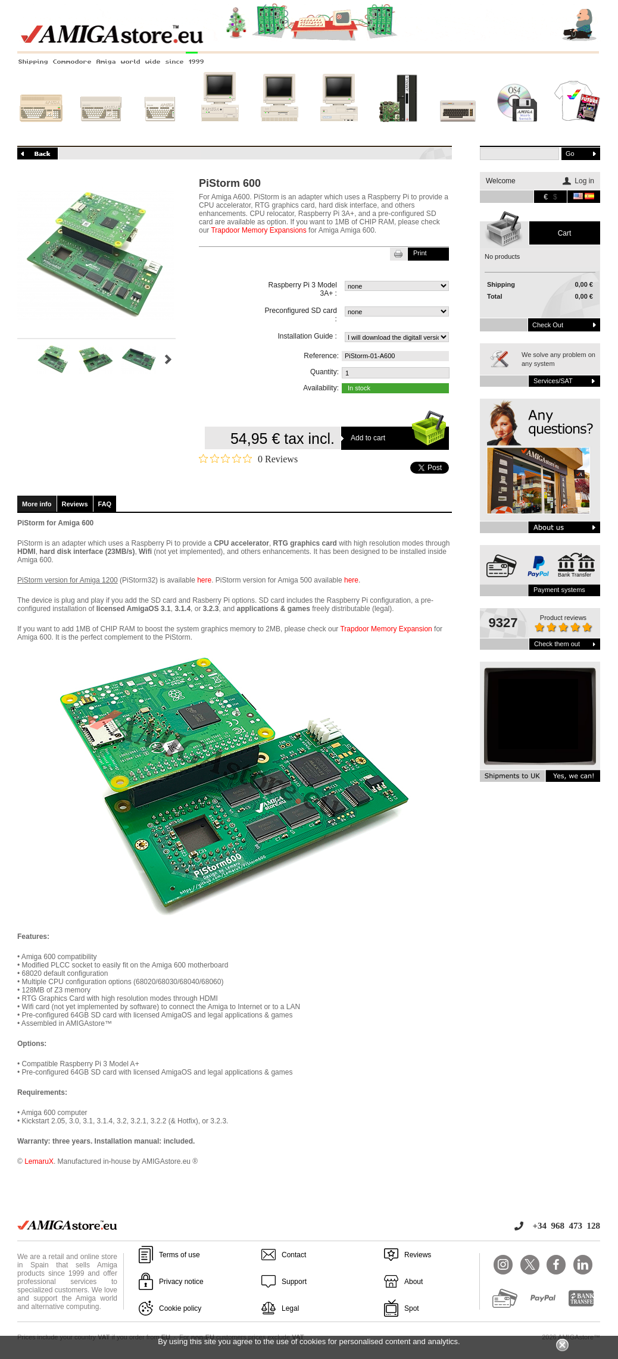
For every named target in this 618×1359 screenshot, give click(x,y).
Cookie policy (180, 1308)
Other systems (458, 129)
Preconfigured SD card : (301, 314)
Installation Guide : (307, 336)
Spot (411, 1308)
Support (294, 1281)
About (413, 1281)
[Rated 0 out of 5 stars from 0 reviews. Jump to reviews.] (248, 459)
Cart (565, 233)
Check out (547, 324)
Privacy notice (181, 1281)
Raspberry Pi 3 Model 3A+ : (303, 289)
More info (37, 504)
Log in (584, 181)
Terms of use (179, 1255)
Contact (294, 1255)
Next (168, 359)
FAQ (105, 504)
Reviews (75, 504)
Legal (290, 1308)
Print (420, 252)
